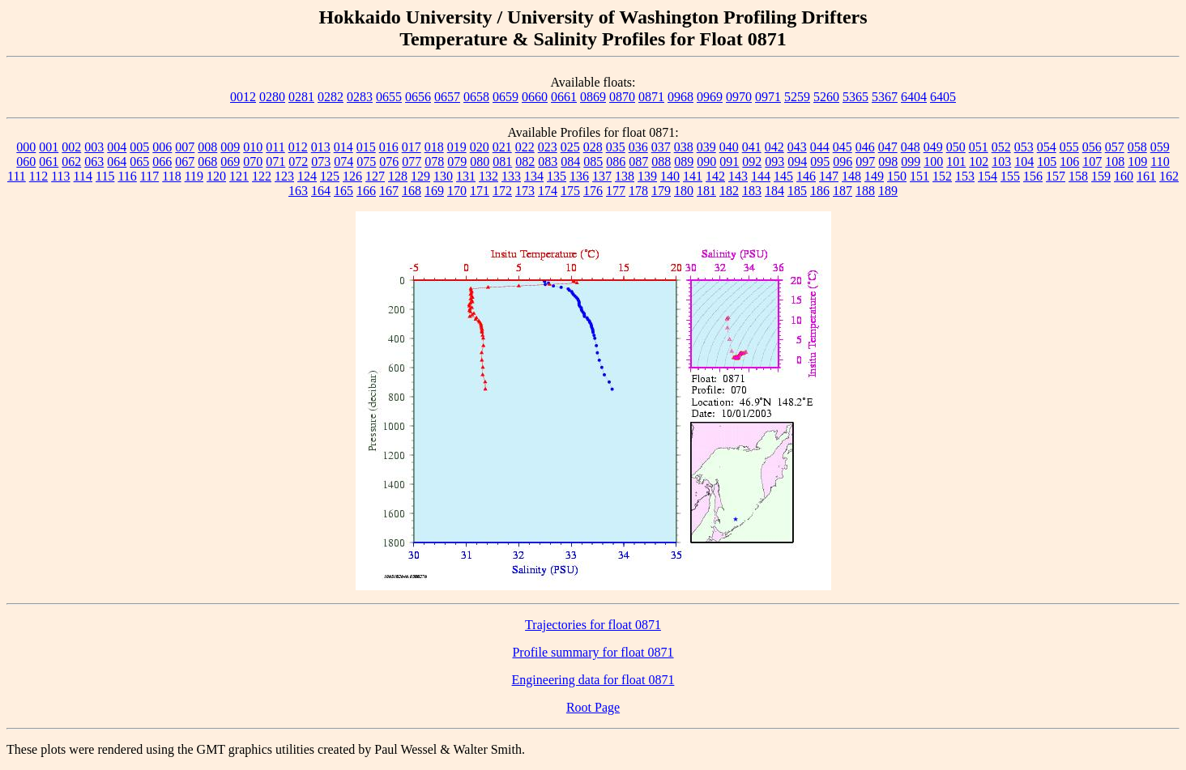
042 (774, 147)
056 (1092, 147)
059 (1160, 147)
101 (956, 161)
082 (525, 161)
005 (139, 147)
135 (556, 176)
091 (729, 161)
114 (83, 176)
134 (534, 176)
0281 (301, 97)
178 (638, 191)
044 (820, 147)
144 (760, 176)
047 (888, 147)
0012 (243, 97)
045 (842, 147)
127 (375, 176)
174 (547, 191)
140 (670, 176)
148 (851, 176)
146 (806, 176)
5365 (855, 97)
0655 (389, 97)
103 (1001, 161)
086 (615, 161)
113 (60, 176)
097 (865, 161)
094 (797, 161)
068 (207, 161)
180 (683, 191)
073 (321, 161)
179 (661, 191)
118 (171, 176)
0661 (564, 97)
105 (1046, 161)
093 (774, 161)
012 (298, 147)
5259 (797, 97)
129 (420, 176)
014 (343, 147)
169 (434, 191)
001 (48, 147)
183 (752, 191)
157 (1055, 176)
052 (1001, 147)
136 (579, 176)
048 (910, 147)
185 (797, 191)
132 (488, 176)
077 (411, 161)
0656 (418, 97)
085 (593, 161)
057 (1114, 147)
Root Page (593, 707)
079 (457, 161)
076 (389, 161)
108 (1114, 161)
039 (706, 147)
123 (284, 176)
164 (321, 191)
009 (230, 147)
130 (443, 176)
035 (615, 147)
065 (139, 161)
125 (329, 176)
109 (1137, 161)
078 (434, 161)
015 (366, 147)
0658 (476, 97)
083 (547, 161)
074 (343, 161)
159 (1101, 176)
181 (706, 191)
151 (919, 176)
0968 (680, 97)
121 (239, 176)
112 (38, 176)
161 (1146, 176)
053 (1024, 147)
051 (978, 147)
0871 (651, 97)
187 (842, 191)
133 (511, 176)
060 (26, 161)
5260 (826, 97)
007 (184, 147)
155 (1010, 176)
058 (1137, 147)
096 (842, 161)
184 (774, 191)
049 (933, 147)
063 (94, 161)
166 (366, 191)
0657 (447, 97)
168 (411, 191)
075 (366, 161)
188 (865, 191)
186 (820, 191)
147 (828, 176)
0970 (739, 97)
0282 (330, 97)
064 (116, 161)
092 (752, 161)
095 (820, 161)
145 (783, 176)
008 (207, 147)
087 (638, 161)
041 (752, 147)
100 (933, 161)
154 (987, 176)
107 (1092, 161)
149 (874, 176)
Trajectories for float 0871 (593, 625)
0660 (535, 97)
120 (216, 176)
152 (942, 176)
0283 (360, 97)
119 (194, 176)
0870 (622, 97)
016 (389, 147)
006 (162, 147)
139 (647, 176)
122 (261, 176)
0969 (710, 97)
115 (105, 176)
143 (738, 176)
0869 (593, 97)
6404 (914, 97)
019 (457, 147)
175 (570, 191)
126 (352, 176)
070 (252, 161)
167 (389, 191)
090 (706, 161)
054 (1046, 147)
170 (457, 191)
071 (275, 161)
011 (275, 147)
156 (1033, 176)
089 (683, 161)
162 (1169, 176)
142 (715, 176)
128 (397, 176)
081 (502, 161)
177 (615, 191)
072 (298, 161)
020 (479, 147)
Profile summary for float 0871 (592, 652)
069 (230, 161)
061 (48, 161)
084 (570, 161)
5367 (885, 97)
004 (116, 147)
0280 (272, 97)
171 (479, 191)
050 (956, 147)
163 (298, 191)
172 (502, 191)
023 (547, 147)
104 (1024, 161)
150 (897, 176)
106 (1069, 161)
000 (26, 147)
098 (888, 161)
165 (343, 191)
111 (16, 176)
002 (71, 147)
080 (479, 161)
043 (797, 147)
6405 (943, 97)
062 (71, 161)
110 (1159, 161)
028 (593, 147)
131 (466, 176)
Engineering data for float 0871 (593, 680)
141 (692, 176)
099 (910, 161)
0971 (768, 97)
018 (434, 147)
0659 (505, 97)
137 (602, 176)
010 (252, 147)
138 (624, 176)
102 (978, 161)
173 (525, 191)
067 (184, 161)
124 (307, 176)
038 (683, 147)
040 (729, 147)
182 (729, 191)
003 (94, 147)
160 (1123, 176)
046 (865, 147)
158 (1078, 176)
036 (638, 147)
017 (411, 147)
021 (502, 147)
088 (661, 161)
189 (888, 191)
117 (149, 176)
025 (570, 147)
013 (321, 147)
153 (965, 176)
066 (162, 161)
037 (661, 147)
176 (593, 191)
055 (1069, 147)
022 (525, 147)
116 (126, 176)
